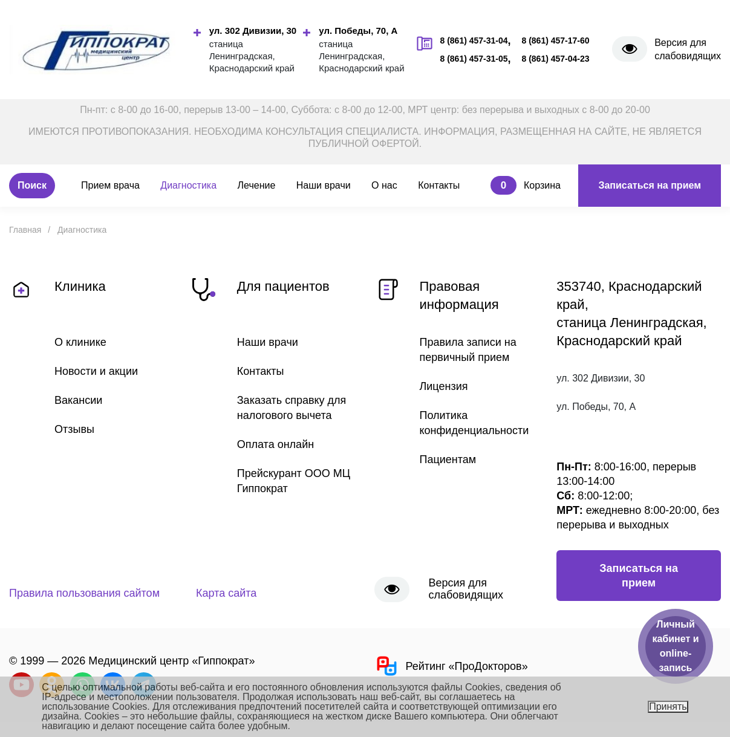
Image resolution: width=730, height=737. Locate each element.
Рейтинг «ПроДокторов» (451, 666)
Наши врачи (323, 185)
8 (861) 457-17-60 (555, 40)
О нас (384, 185)
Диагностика (188, 185)
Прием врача (110, 185)
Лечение (257, 185)
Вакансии (78, 400)
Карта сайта (226, 593)
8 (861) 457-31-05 (473, 58)
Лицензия (444, 386)
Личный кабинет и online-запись (675, 646)
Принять (668, 706)
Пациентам (448, 459)
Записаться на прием (649, 185)
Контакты (439, 185)
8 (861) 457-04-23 (555, 58)
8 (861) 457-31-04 (473, 40)
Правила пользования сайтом (84, 593)
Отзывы (74, 429)
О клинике (80, 342)
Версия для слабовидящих (687, 49)
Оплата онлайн (275, 444)
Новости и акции (96, 371)
